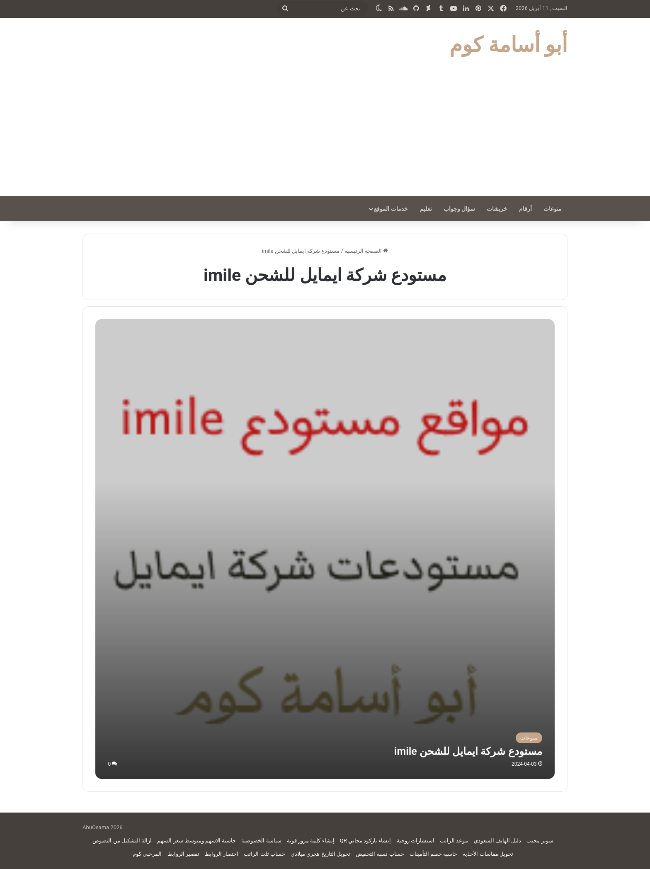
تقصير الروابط (183, 854)
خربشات (497, 208)
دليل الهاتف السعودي (497, 840)
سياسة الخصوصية (261, 840)
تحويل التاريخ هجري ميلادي (320, 854)
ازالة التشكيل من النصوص (122, 840)
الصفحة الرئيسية (366, 251)
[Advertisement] (325, 134)
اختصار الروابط (221, 854)
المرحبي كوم (147, 854)
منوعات (552, 208)
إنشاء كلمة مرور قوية (311, 840)
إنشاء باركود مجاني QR (365, 840)
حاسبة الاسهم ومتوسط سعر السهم (196, 840)
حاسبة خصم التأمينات (433, 854)
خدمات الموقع (390, 208)
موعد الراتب (454, 840)
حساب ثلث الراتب (264, 854)
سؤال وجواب (459, 208)
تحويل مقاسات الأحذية (488, 854)
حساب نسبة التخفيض (380, 854)
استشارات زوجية (415, 840)
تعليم (426, 208)
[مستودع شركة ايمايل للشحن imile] (324, 549)
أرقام (525, 208)
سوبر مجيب (539, 840)
